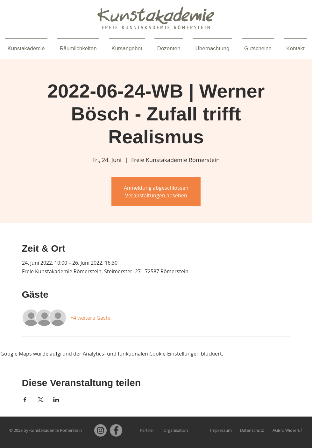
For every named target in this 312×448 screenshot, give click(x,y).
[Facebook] (116, 430)
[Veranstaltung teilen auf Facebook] (25, 399)
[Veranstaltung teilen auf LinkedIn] (56, 399)
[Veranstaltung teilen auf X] (41, 399)
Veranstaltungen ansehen (156, 195)
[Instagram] (100, 430)
